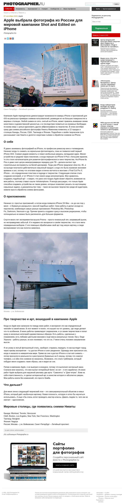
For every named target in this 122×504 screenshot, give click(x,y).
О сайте (107, 492)
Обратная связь (109, 498)
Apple (21, 16)
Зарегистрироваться (109, 9)
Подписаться (101, 28)
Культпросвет (33, 9)
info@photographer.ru (12, 494)
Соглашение (99, 496)
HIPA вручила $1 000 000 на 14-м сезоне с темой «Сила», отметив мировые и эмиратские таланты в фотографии (109, 126)
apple (8, 430)
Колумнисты (20, 9)
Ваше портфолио (69, 9)
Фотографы (100, 492)
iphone (12, 430)
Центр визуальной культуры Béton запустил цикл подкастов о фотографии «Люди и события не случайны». (110, 43)
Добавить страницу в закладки (113, 494)
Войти (98, 9)
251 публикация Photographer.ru (16, 434)
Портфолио (100, 494)
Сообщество (55, 9)
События (8, 9)
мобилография (19, 430)
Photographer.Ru (10, 33)
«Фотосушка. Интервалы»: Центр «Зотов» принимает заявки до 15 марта (108, 83)
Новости (21, 13)
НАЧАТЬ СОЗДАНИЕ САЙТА (65, 465)
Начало (6, 13)
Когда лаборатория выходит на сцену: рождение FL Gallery (108, 106)
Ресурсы (101, 498)
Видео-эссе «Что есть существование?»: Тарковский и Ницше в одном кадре (109, 60)
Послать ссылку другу (111, 496)
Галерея (44, 9)
